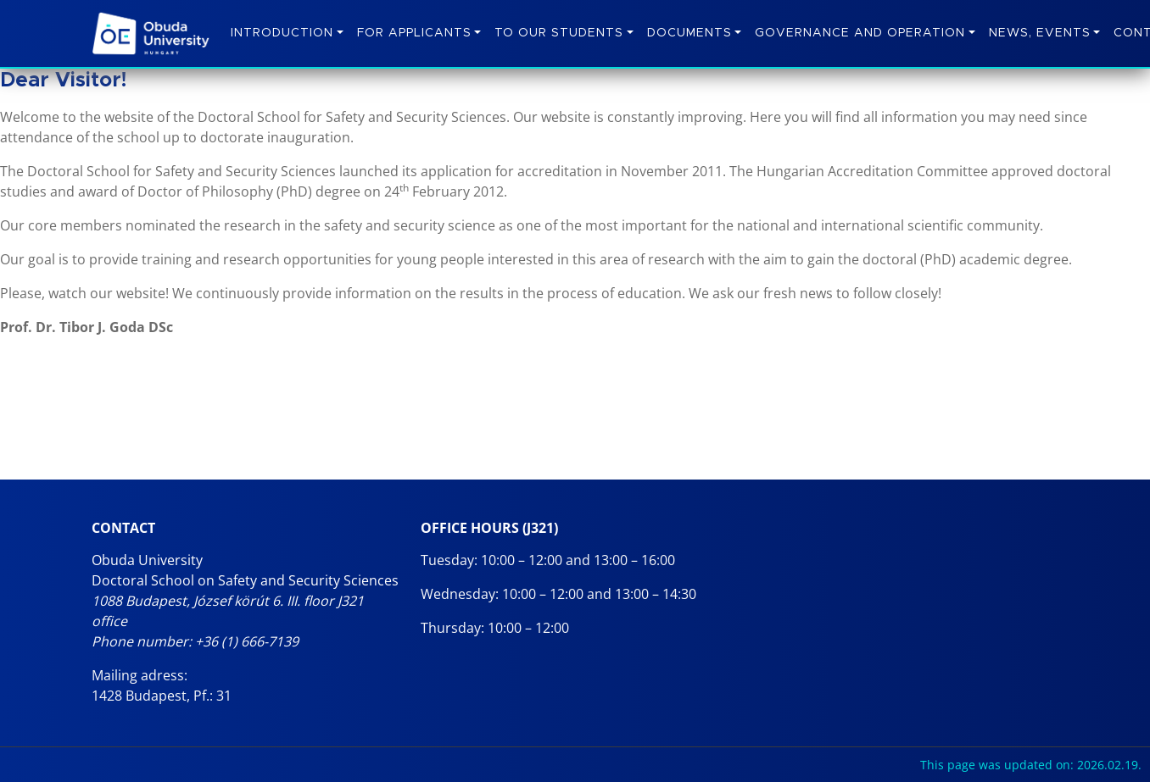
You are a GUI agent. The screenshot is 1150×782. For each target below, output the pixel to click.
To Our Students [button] (558, 33)
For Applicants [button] (414, 33)
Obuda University (147, 560)
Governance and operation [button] (860, 33)
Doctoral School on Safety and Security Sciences (245, 580)
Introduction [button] (282, 33)
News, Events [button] (1040, 33)
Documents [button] (689, 33)
